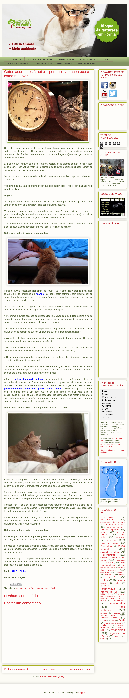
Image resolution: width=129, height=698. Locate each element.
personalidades (107, 615)
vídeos (103, 639)
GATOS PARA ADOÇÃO (43, 63)
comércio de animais (110, 552)
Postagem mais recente (16, 669)
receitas (103, 620)
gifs (117, 583)
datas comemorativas (112, 563)
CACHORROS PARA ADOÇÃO (18, 63)
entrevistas (104, 572)
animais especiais (109, 529)
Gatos (33, 588)
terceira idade (106, 625)
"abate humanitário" (109, 517)
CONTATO (106, 59)
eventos (122, 575)
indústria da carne (109, 592)
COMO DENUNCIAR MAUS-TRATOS (40, 59)
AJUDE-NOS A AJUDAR (89, 59)
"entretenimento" (108, 519)
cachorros (111, 540)
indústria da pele (106, 594)
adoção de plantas (114, 527)
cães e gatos (109, 543)
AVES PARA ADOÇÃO (65, 63)
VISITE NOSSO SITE (14, 59)
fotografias (112, 577)
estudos (108, 574)
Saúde (122, 620)
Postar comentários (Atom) (52, 676)
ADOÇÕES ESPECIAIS (86, 63)
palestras (103, 613)
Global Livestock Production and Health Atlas (111, 445)
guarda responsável (46, 588)
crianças (121, 560)
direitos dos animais (112, 568)
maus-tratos (117, 603)
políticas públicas (109, 618)
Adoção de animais (115, 524)
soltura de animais (113, 623)
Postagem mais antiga (80, 669)
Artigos (103, 532)
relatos (113, 620)
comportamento (23, 588)
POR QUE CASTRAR (67, 59)
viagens (117, 636)
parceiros (116, 613)
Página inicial (49, 669)
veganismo (118, 629)
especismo (121, 572)
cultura (109, 562)
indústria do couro (114, 596)
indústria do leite (107, 598)
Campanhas (106, 546)
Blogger (81, 693)
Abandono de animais (112, 522)
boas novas (119, 537)
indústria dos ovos (117, 601)
